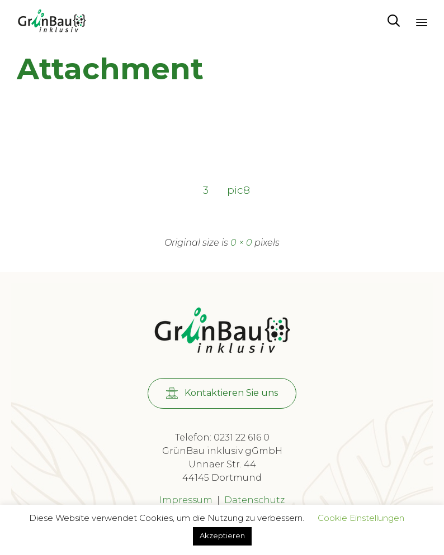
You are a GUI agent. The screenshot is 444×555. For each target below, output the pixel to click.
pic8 (238, 190)
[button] (222, 393)
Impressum (185, 500)
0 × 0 (241, 242)
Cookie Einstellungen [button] (361, 518)
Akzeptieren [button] (222, 535)
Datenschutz (254, 500)
